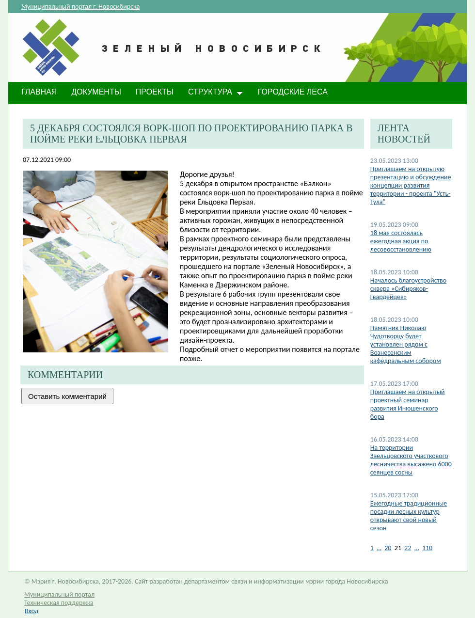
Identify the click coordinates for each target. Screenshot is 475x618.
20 (387, 548)
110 (427, 548)
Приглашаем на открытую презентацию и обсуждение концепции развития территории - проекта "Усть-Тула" (410, 185)
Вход (31, 611)
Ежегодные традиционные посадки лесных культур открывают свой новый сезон (408, 515)
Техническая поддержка (59, 603)
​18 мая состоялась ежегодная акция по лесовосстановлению (400, 241)
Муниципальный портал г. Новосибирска (80, 6)
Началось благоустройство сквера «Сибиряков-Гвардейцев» (408, 288)
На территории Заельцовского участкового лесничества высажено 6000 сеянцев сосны (411, 460)
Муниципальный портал (59, 594)
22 (407, 548)
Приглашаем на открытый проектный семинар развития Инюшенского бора (407, 404)
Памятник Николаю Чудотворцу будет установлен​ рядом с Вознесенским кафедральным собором (405, 344)
